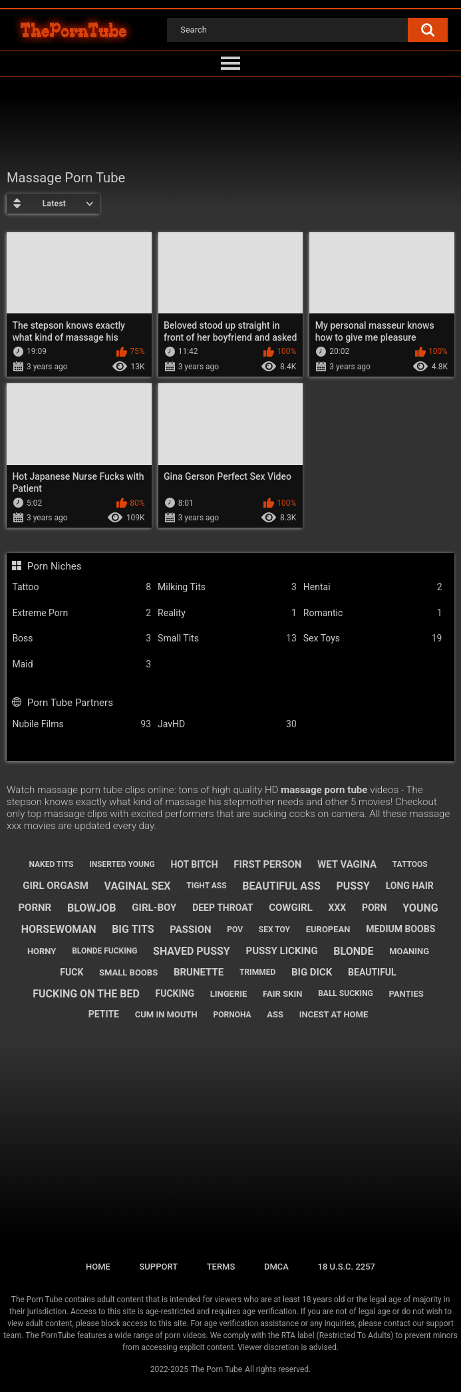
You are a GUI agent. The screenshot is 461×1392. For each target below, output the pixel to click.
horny (42, 951)
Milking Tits (227, 587)
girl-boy (154, 908)
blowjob (91, 908)
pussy (352, 886)
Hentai (372, 587)
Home (98, 1267)
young (420, 908)
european (328, 929)
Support (158, 1267)
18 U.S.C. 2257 (347, 1267)
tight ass (206, 885)
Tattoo (81, 587)
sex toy (274, 929)
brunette (199, 972)
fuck (71, 972)
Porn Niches (54, 566)
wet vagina (347, 864)
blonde (353, 951)
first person (267, 864)
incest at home (333, 1014)
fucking (175, 993)
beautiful (372, 972)
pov (235, 929)
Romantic (372, 613)
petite (103, 1014)
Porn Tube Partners (70, 703)
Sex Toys (372, 638)
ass (275, 1014)
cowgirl (291, 908)
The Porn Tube (216, 1369)
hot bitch (194, 864)
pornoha (232, 1014)
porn (374, 907)
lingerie (228, 994)
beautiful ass (281, 886)
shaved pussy (191, 951)
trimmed (257, 972)
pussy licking (282, 951)
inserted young (122, 864)
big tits (133, 929)
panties (406, 994)
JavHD (227, 724)
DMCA (276, 1267)
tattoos (410, 864)
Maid (81, 664)
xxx (338, 907)
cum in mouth (166, 1014)
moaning (409, 951)
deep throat (222, 907)
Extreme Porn (81, 613)
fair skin (282, 994)
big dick (311, 972)
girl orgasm (55, 886)
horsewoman (58, 929)
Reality (227, 613)
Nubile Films (81, 724)
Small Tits (227, 638)
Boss (81, 638)
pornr (34, 908)
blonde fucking (104, 951)
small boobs (128, 972)
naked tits (51, 864)
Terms (221, 1267)
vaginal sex (137, 886)
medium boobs (400, 929)
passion (190, 930)
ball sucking (345, 993)
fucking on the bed (86, 993)
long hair (410, 885)
